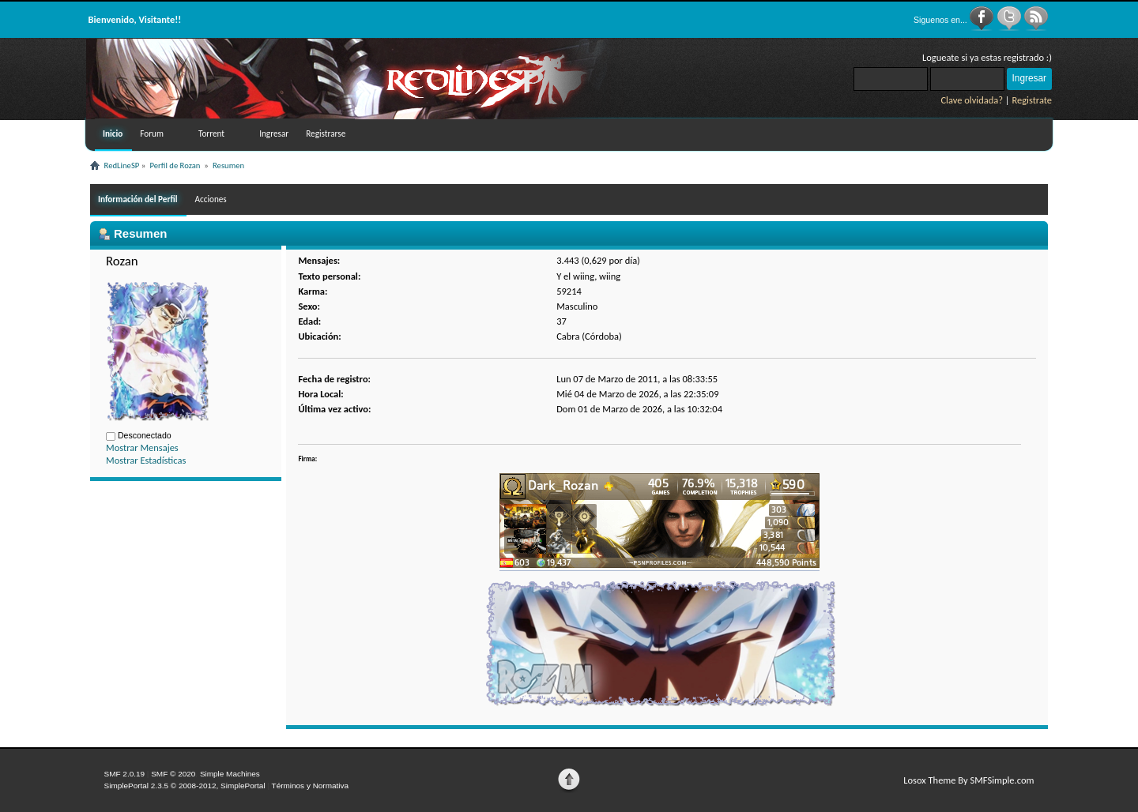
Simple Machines (230, 773)
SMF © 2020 (173, 773)
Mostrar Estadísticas (146, 460)
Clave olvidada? (971, 100)
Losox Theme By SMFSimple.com (968, 780)
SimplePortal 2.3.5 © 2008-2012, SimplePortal (185, 785)
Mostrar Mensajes (142, 447)
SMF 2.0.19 (124, 773)
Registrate (1032, 100)
